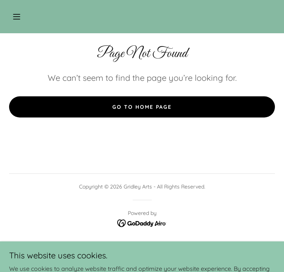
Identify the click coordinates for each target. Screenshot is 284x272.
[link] (142, 222)
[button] (16, 16)
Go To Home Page (142, 107)
